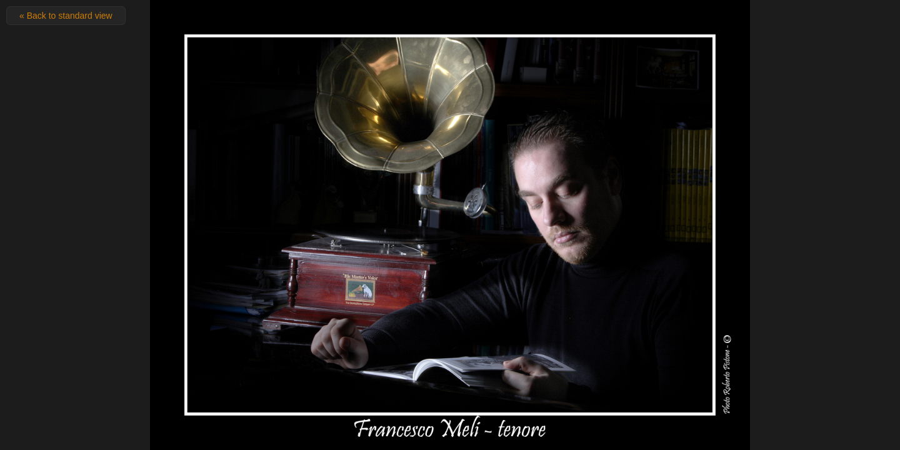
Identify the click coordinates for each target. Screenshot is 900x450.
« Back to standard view (65, 16)
